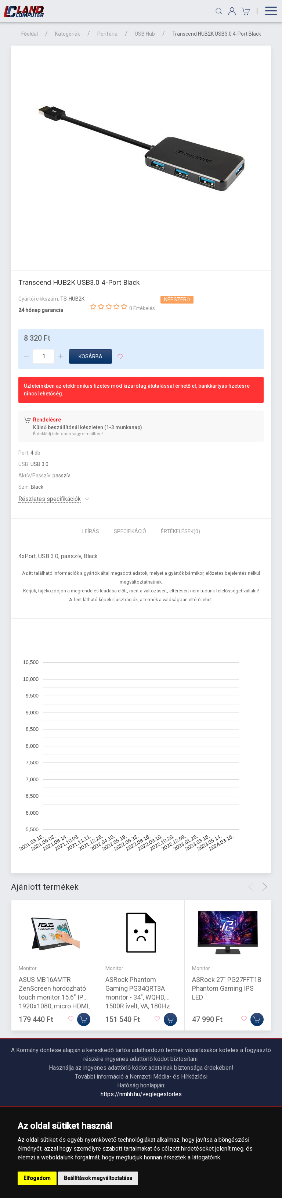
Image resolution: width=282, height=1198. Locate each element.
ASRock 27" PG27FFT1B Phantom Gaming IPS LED (226, 988)
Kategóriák (67, 34)
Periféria (107, 34)
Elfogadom (37, 1178)
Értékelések (180, 531)
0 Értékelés (142, 308)
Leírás (90, 531)
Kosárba (90, 356)
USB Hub (145, 34)
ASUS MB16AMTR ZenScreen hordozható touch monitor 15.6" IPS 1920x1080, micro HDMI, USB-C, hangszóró (54, 997)
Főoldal (29, 34)
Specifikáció (130, 531)
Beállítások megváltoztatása (98, 1178)
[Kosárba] (83, 1019)
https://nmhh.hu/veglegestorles (141, 1094)
